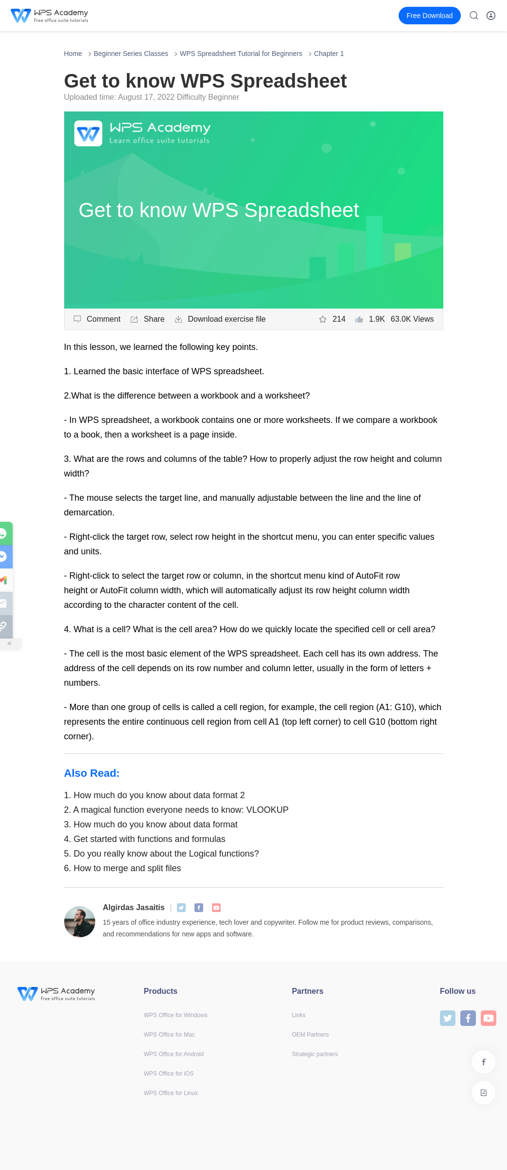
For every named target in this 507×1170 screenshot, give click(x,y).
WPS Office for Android (174, 1054)
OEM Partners (310, 1034)
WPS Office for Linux (171, 1093)
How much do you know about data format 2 (154, 795)
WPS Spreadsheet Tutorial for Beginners (241, 53)
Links (298, 1015)
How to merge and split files (122, 868)
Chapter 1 (329, 53)
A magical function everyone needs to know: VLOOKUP (176, 810)
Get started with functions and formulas (145, 839)
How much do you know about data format (151, 824)
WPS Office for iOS (168, 1073)
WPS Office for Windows (176, 1015)
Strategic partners (315, 1054)
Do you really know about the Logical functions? (161, 854)
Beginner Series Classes (131, 53)
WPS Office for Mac (169, 1034)
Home (73, 53)
